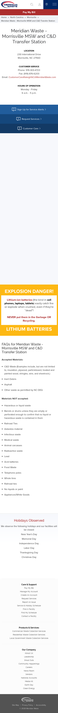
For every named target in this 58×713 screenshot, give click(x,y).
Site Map (15, 705)
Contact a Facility (28, 616)
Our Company (29, 649)
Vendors (28, 674)
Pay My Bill (29, 12)
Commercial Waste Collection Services (29, 631)
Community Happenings (29, 664)
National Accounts (29, 678)
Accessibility (41, 705)
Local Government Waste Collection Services (29, 638)
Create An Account (29, 595)
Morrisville (31, 17)
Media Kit (29, 681)
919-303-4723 (33, 70)
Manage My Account (29, 591)
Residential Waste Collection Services (29, 635)
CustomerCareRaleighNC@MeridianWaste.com (32, 77)
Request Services (28, 119)
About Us (29, 653)
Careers (29, 667)
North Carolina (16, 17)
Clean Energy (29, 688)
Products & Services (29, 627)
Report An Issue (29, 602)
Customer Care (29, 128)
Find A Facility (29, 609)
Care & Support (29, 584)
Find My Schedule (29, 613)
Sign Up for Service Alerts (29, 109)
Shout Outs (29, 660)
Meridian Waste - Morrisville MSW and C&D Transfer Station (28, 20)
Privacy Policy (27, 705)
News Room (29, 671)
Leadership (29, 657)
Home (4, 17)
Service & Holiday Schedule (29, 606)
